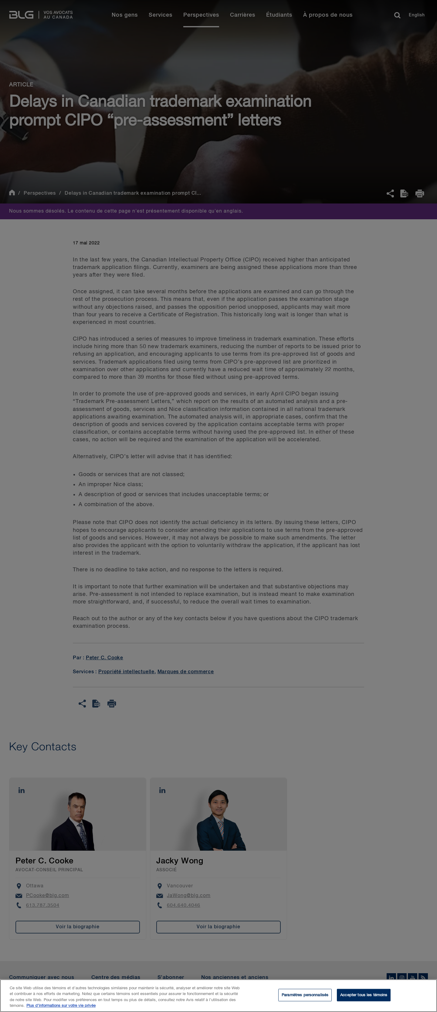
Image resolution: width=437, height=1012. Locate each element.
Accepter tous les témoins (363, 998)
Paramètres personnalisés (305, 998)
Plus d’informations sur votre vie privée (61, 1009)
